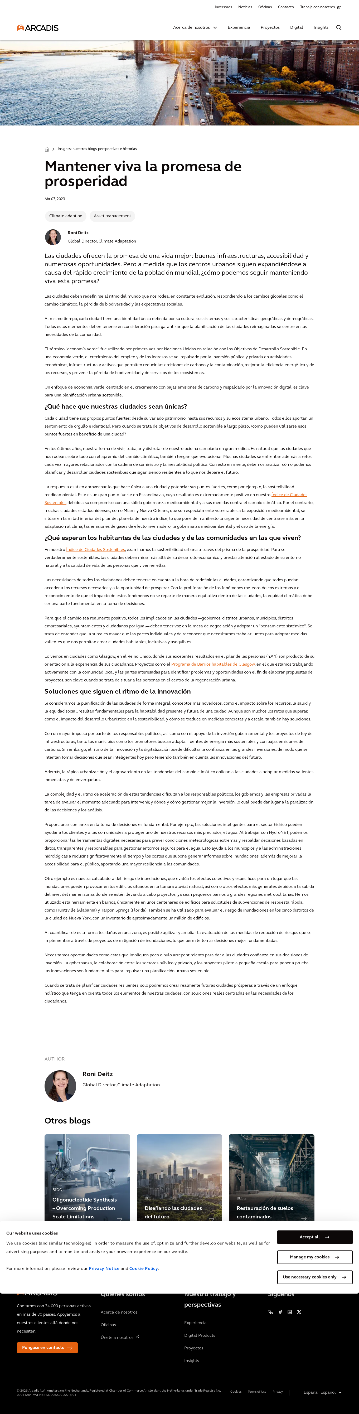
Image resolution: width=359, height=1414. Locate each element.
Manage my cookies (309, 1378)
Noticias (245, 7)
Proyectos (270, 28)
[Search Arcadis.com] (339, 28)
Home (47, 149)
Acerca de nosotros (191, 28)
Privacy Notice (104, 1389)
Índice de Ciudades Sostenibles (95, 550)
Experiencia (239, 28)
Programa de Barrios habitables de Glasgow (213, 664)
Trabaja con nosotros (317, 7)
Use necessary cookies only (310, 1398)
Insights (321, 28)
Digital (296, 28)
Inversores (223, 7)
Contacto (286, 7)
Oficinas (265, 7)
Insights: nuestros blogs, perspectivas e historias (97, 149)
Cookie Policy (143, 1389)
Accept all (310, 1357)
